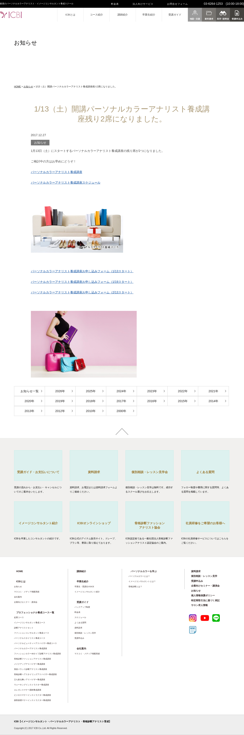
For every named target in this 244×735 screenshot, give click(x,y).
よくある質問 (80, 623)
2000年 (121, 411)
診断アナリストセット (23, 628)
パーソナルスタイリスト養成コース (29, 638)
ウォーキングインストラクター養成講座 (31, 685)
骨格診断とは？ (135, 586)
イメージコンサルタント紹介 (87, 592)
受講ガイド (174, 14)
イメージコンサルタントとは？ (142, 581)
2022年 (183, 391)
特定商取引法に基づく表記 (205, 600)
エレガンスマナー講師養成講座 (27, 690)
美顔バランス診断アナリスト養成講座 (30, 669)
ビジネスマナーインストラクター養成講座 (32, 695)
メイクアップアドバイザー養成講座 (29, 664)
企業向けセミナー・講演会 (25, 602)
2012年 (60, 411)
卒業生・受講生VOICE (84, 586)
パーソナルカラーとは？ (139, 576)
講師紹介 (122, 14)
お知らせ (28, 86)
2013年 (29, 411)
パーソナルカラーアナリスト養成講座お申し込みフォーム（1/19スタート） (82, 281)
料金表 (115, 4)
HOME (17, 86)
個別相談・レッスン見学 (85, 633)
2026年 (60, 391)
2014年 (213, 401)
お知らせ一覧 (30, 391)
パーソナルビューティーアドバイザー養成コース (35, 643)
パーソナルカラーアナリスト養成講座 (56, 172)
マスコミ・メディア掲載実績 (26, 592)
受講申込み (79, 638)
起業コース (19, 617)
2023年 (152, 391)
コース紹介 (96, 14)
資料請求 (78, 628)
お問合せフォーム (177, 4)
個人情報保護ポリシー (203, 595)
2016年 (152, 401)
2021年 (213, 391)
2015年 (183, 401)
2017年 (121, 401)
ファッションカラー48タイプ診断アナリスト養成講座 (37, 654)
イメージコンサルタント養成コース (29, 623)
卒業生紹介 (148, 14)
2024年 (121, 391)
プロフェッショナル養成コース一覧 (35, 612)
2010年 (91, 411)
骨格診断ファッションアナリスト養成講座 (32, 659)
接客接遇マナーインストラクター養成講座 (32, 700)
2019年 (60, 401)
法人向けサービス (143, 4)
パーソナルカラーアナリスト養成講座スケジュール (65, 182)
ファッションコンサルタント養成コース (31, 633)
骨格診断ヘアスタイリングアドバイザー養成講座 (35, 674)
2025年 (91, 391)
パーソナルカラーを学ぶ (144, 571)
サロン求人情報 (199, 605)
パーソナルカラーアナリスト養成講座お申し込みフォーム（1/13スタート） (82, 271)
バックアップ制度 (82, 607)
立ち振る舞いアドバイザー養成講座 (29, 679)
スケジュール (80, 617)
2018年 (91, 401)
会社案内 (18, 597)
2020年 (29, 401)
